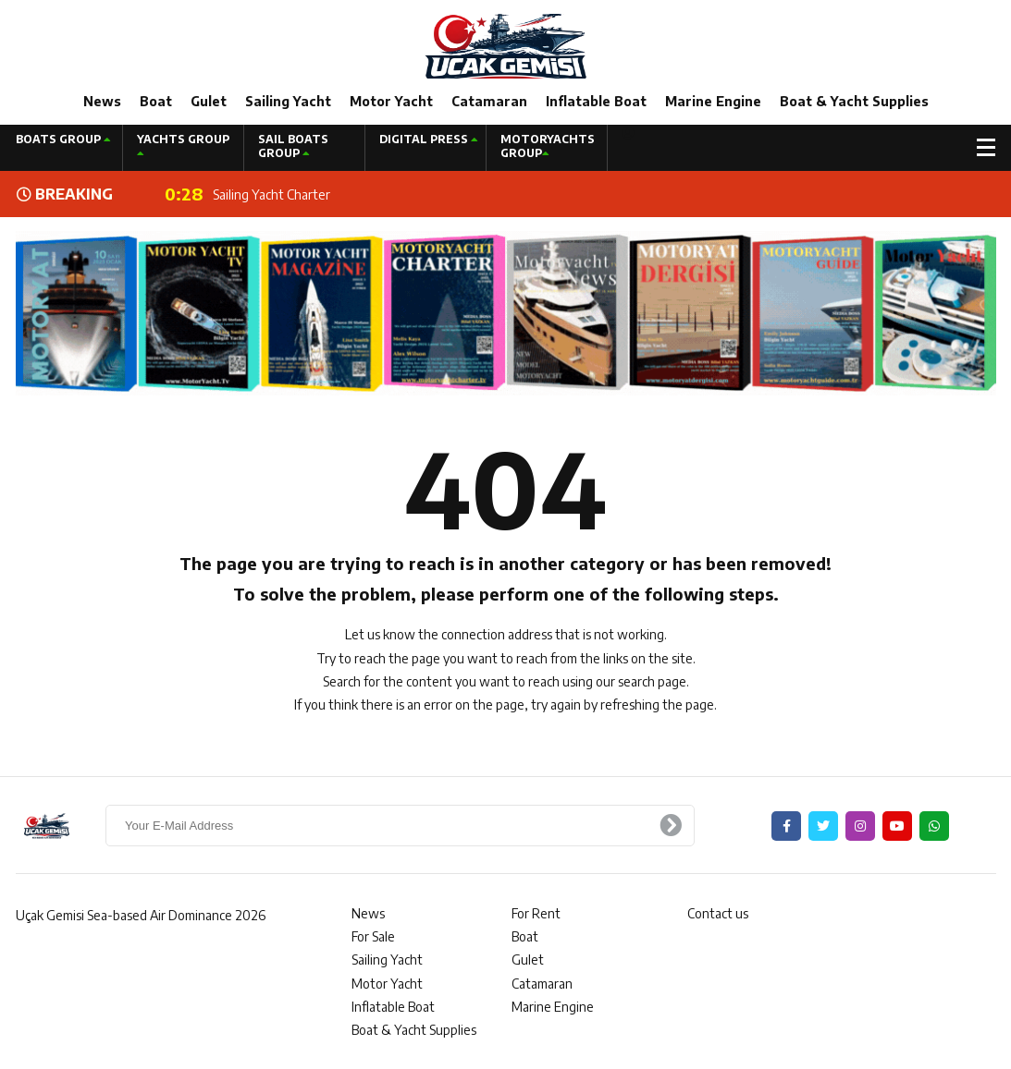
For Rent (536, 913)
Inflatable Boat (596, 101)
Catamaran (489, 101)
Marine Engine (713, 101)
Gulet (209, 101)
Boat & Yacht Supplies (854, 101)
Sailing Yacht (288, 101)
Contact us (717, 913)
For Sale (373, 936)
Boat (156, 101)
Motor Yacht (391, 101)
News (102, 101)
